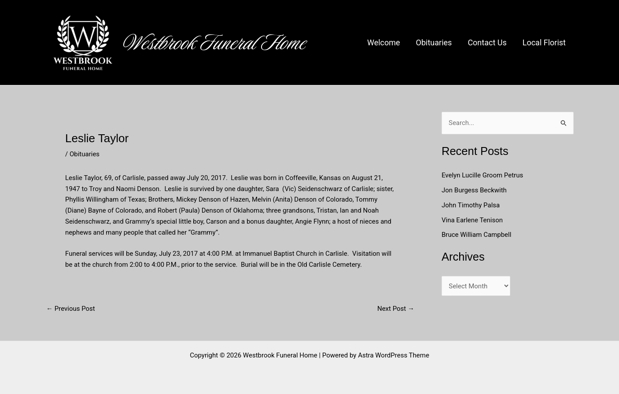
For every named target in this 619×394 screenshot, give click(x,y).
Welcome (383, 42)
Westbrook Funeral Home (215, 43)
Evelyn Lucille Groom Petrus (482, 175)
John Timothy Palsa (471, 205)
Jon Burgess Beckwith (474, 190)
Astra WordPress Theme (393, 355)
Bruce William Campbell (476, 235)
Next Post (395, 309)
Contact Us (487, 42)
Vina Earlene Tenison (472, 220)
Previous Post (70, 309)
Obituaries (434, 42)
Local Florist (544, 42)
